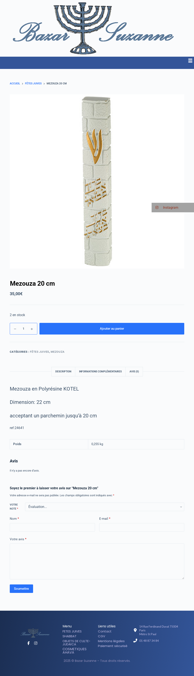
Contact (105, 631)
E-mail (104, 518)
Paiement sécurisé (112, 646)
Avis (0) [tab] (134, 371)
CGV (101, 636)
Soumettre (21, 589)
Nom (14, 518)
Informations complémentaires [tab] (100, 371)
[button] (190, 61)
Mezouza (58, 351)
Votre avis (18, 539)
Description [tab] (63, 371)
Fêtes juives (39, 351)
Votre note (14, 506)
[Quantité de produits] (23, 329)
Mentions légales (111, 641)
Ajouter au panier (112, 328)
